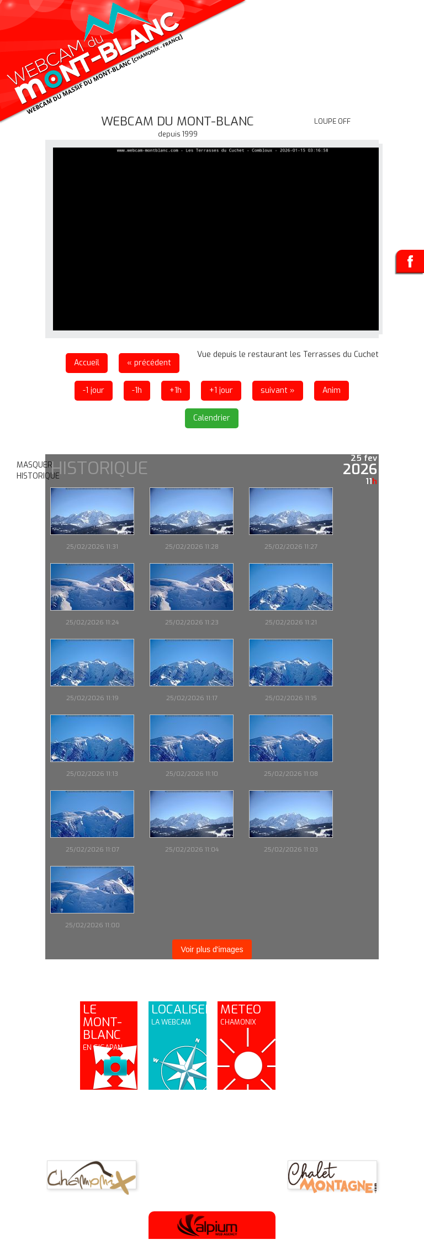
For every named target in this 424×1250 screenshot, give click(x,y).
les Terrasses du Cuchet (334, 354)
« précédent (149, 363)
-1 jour (93, 390)
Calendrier (211, 418)
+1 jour (221, 390)
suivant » (278, 390)
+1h (175, 390)
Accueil (86, 363)
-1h (137, 390)
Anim (331, 390)
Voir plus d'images (212, 949)
